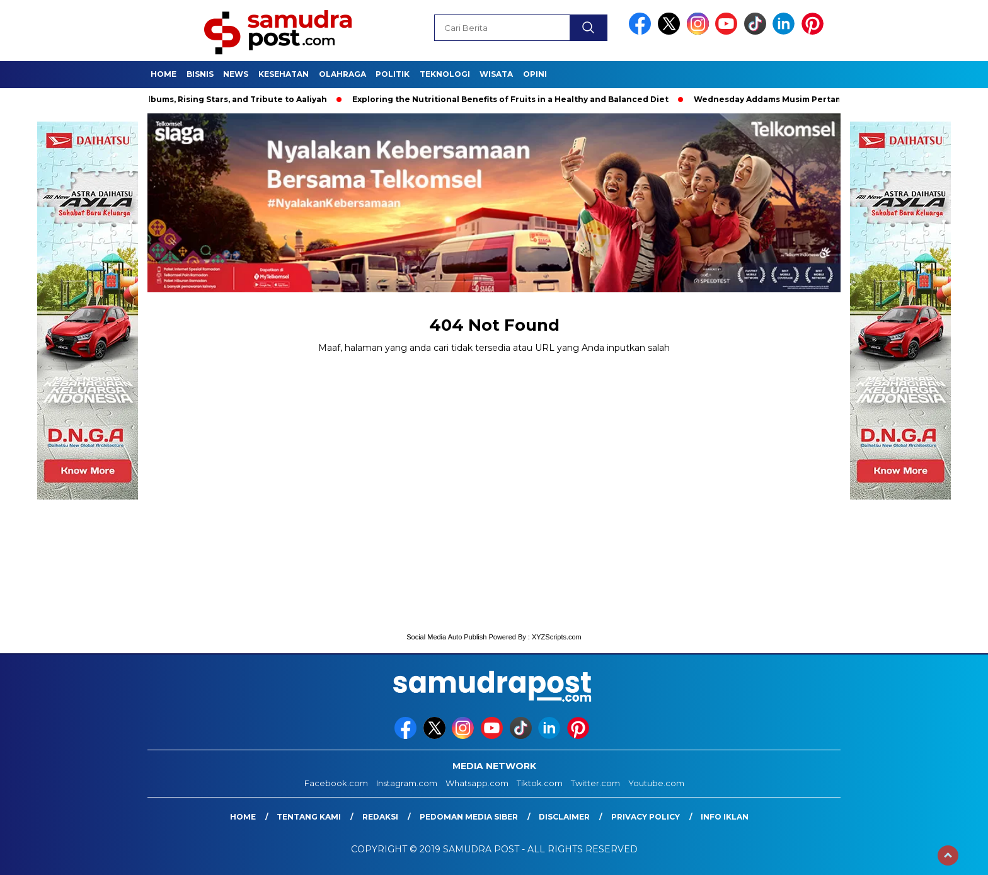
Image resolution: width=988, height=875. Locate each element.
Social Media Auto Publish (446, 637)
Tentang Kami (309, 816)
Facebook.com (336, 783)
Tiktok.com (540, 783)
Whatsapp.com (476, 783)
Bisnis (200, 74)
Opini (535, 74)
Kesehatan (283, 74)
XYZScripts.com (557, 637)
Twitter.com (595, 783)
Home (163, 74)
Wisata (496, 74)
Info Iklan (725, 816)
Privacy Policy (645, 816)
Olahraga (342, 74)
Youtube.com (656, 783)
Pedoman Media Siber (469, 816)
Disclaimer (564, 816)
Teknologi (445, 74)
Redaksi (380, 816)
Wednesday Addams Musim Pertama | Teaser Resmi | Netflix (823, 99)
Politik (393, 74)
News (235, 74)
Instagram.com (406, 783)
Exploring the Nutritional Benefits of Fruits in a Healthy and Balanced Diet (513, 99)
